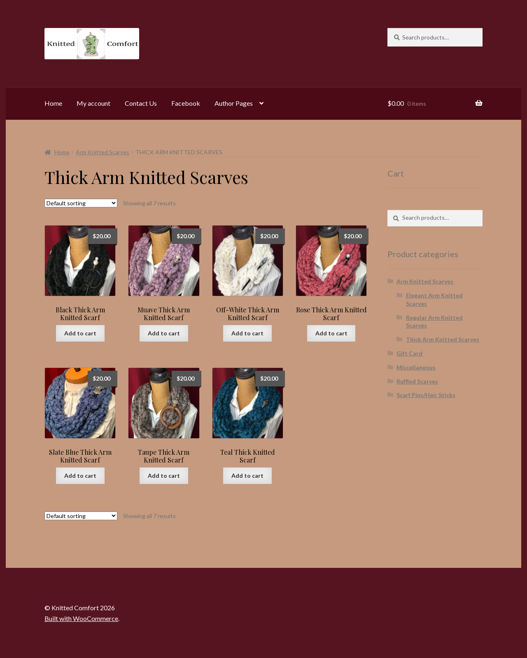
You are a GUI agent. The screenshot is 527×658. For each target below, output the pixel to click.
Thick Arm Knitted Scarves (442, 339)
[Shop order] (80, 203)
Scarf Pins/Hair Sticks (425, 394)
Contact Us (141, 103)
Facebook (185, 103)
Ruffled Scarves (417, 381)
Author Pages (234, 103)
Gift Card (409, 353)
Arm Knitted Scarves (102, 152)
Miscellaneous (416, 367)
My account (93, 103)
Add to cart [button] (80, 333)
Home (53, 103)
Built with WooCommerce (81, 618)
